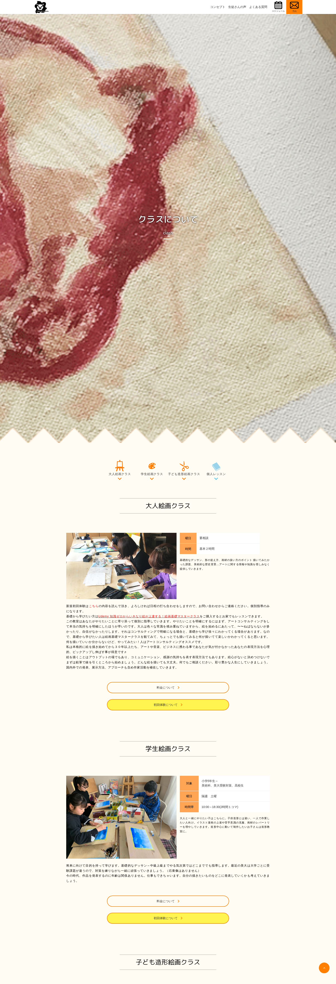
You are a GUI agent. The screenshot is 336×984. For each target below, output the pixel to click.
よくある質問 (258, 7)
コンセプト (217, 7)
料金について (136, 687)
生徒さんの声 (237, 7)
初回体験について (199, 687)
